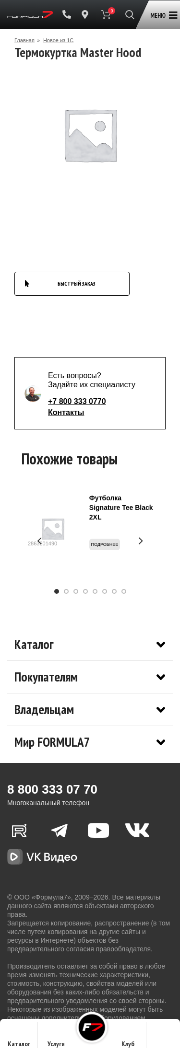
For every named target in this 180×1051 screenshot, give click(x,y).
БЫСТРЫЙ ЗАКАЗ (77, 283)
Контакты (66, 412)
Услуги (56, 1038)
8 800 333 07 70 (52, 789)
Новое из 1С (58, 40)
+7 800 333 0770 (77, 401)
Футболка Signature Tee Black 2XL (121, 507)
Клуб (127, 1038)
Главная (24, 40)
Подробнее (105, 544)
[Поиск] (129, 14)
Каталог (19, 1038)
